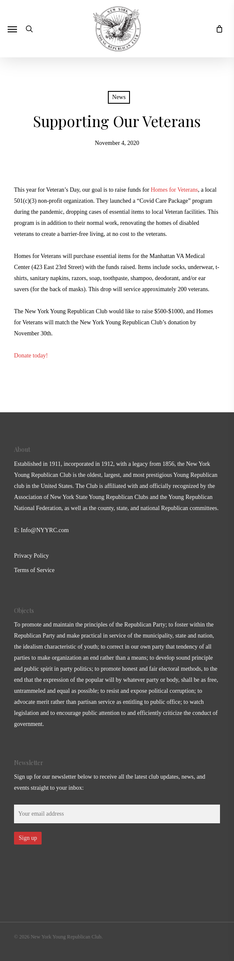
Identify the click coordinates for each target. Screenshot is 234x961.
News (119, 97)
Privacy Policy (31, 556)
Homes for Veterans (174, 190)
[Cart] (217, 28)
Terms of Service (34, 570)
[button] (12, 29)
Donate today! (31, 355)
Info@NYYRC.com (45, 530)
